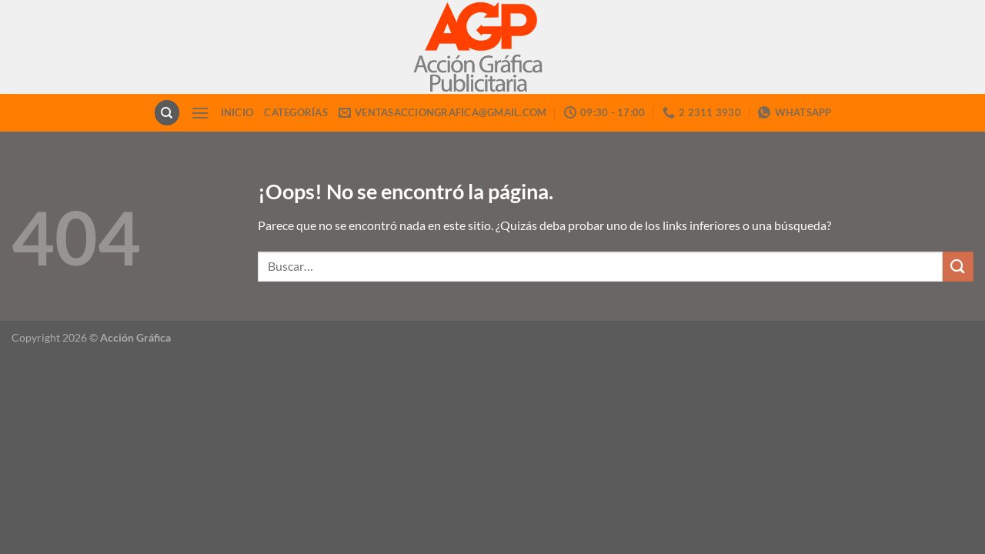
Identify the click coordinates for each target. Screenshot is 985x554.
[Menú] (200, 113)
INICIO (237, 112)
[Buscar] (167, 112)
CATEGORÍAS (296, 112)
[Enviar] (958, 267)
